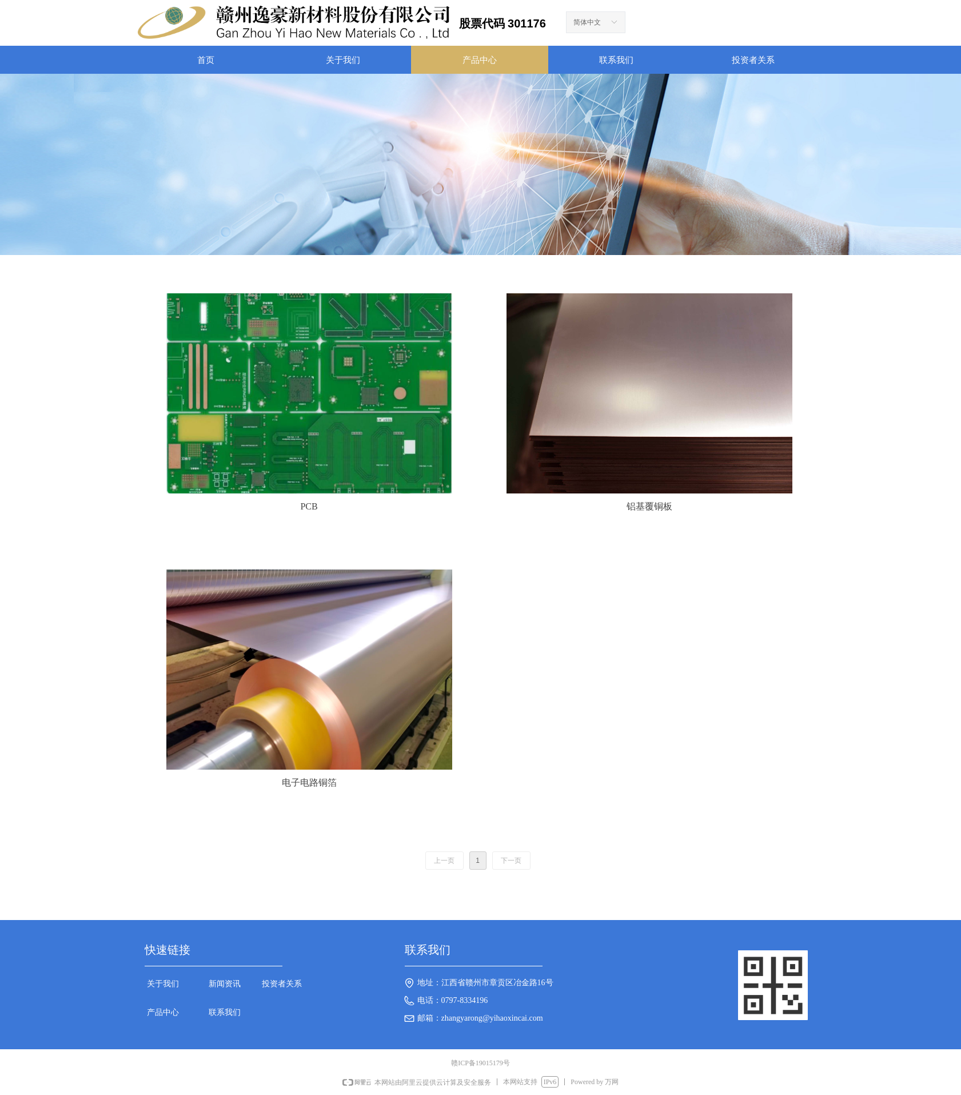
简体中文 (587, 22)
